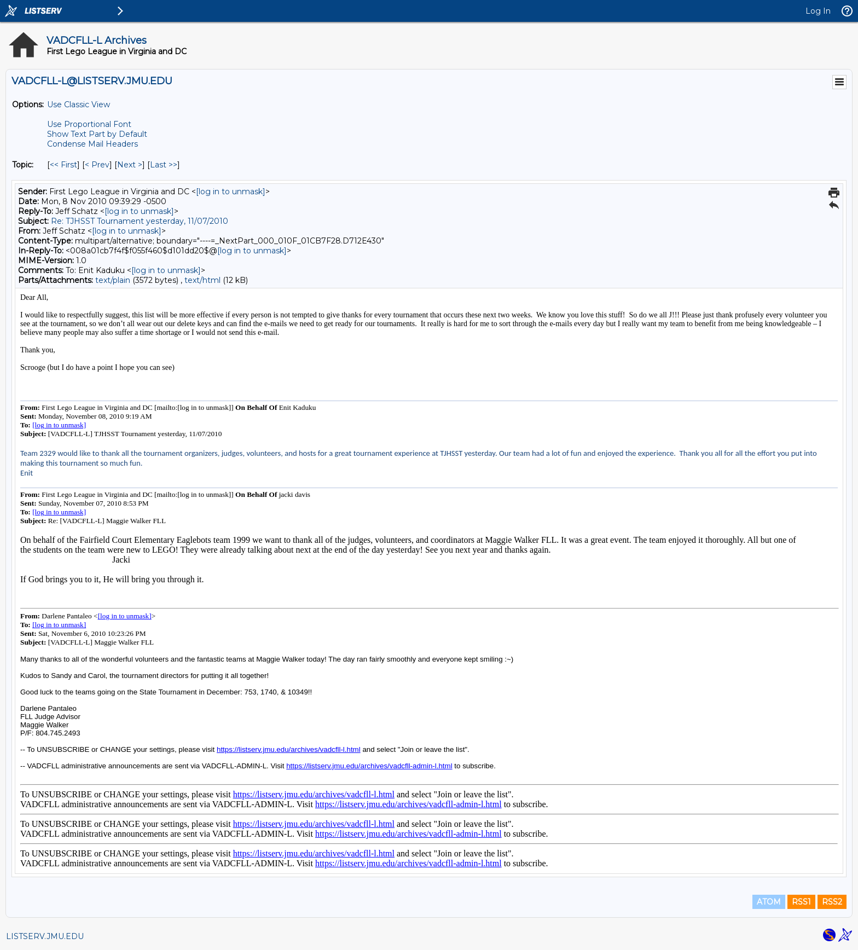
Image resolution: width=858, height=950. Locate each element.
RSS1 (801, 902)
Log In (818, 11)
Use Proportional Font (89, 124)
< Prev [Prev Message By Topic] (97, 165)
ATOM (769, 902)
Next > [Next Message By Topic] (129, 165)
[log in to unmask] (230, 191)
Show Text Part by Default (97, 134)
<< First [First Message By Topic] (63, 165)
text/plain (112, 280)
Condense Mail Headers (92, 144)
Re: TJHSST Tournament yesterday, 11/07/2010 (139, 221)
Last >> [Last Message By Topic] (163, 165)
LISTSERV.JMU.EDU (45, 936)
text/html (202, 280)
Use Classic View (78, 104)
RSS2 (832, 902)
